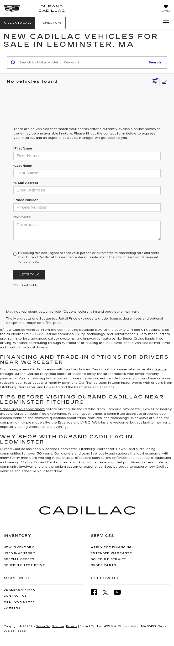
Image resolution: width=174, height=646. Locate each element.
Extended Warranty (111, 553)
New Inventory (19, 547)
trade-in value (68, 378)
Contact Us (15, 595)
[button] (17, 23)
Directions (50, 22)
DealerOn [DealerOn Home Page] (43, 626)
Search (154, 62)
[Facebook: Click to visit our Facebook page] (96, 592)
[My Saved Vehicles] (165, 9)
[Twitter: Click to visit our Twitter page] (108, 592)
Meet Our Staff (19, 601)
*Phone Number (25, 200)
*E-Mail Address (25, 183)
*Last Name (22, 165)
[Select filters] (155, 82)
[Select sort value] (163, 82)
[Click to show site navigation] (164, 23)
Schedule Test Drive (24, 565)
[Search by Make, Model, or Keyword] (82, 62)
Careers (12, 607)
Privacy (71, 626)
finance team (96, 383)
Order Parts (103, 565)
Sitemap (58, 626)
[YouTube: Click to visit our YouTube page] (120, 592)
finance (161, 369)
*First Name (22, 148)
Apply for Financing (111, 547)
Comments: (22, 217)
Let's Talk (29, 274)
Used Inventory (20, 553)
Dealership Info (20, 589)
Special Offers (19, 559)
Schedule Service (108, 559)
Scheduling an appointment (22, 409)
